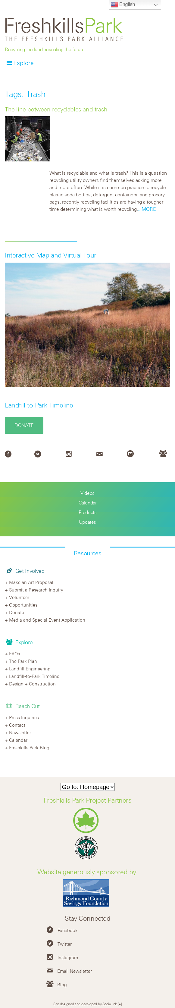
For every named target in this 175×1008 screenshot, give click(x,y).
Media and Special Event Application (47, 620)
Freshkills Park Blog (29, 747)
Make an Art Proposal (31, 582)
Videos (87, 493)
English (123, 4)
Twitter (65, 944)
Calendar (88, 503)
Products (88, 512)
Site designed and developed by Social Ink (85, 1003)
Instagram (68, 957)
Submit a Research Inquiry (36, 589)
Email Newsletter (74, 971)
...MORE (147, 209)
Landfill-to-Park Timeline (39, 405)
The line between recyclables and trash (56, 109)
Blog (62, 984)
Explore (23, 62)
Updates (87, 522)
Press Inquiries (24, 717)
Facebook (68, 930)
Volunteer (19, 597)
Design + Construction (32, 683)
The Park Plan (23, 661)
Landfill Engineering (30, 668)
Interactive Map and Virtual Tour (50, 255)
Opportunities (23, 604)
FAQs (14, 653)
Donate (24, 425)
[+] (120, 1003)
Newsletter (20, 732)
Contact (17, 725)
